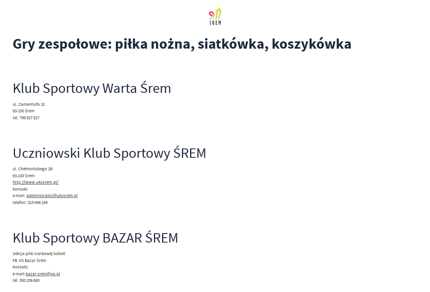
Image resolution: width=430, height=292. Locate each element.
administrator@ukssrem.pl (52, 195)
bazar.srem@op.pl (43, 274)
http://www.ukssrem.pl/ (35, 182)
